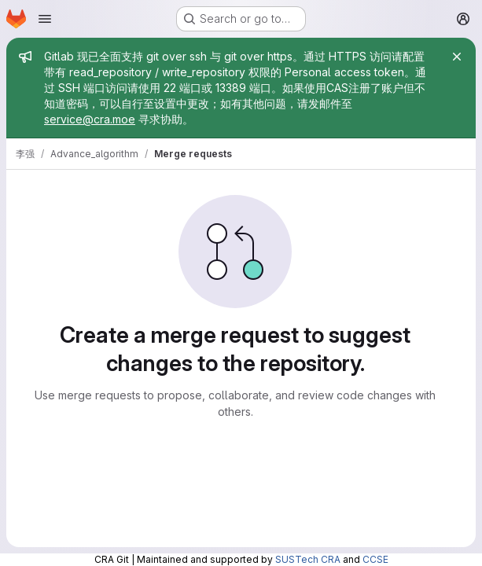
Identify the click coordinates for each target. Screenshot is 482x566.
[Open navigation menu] (44, 18)
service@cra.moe (89, 119)
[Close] (456, 56)
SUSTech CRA (307, 559)
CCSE (375, 559)
